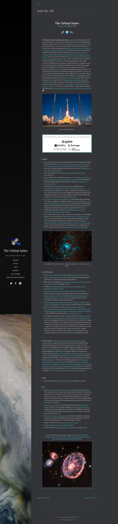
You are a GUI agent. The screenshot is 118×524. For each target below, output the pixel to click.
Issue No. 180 (62, 26)
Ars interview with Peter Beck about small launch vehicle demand (68, 390)
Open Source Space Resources (16, 277)
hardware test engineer (63, 381)
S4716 (62, 214)
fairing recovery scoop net (70, 422)
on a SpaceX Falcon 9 (80, 44)
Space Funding (15, 274)
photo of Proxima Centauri (64, 427)
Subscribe (16, 260)
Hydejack (68, 519)
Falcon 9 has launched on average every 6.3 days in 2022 (72, 88)
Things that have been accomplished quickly (58, 425)
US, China (61, 304)
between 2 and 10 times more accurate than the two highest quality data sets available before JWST (67, 165)
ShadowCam (55, 69)
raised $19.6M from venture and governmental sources (67, 370)
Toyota (79, 362)
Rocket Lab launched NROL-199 (54, 277)
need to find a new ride (73, 313)
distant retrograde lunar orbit (73, 80)
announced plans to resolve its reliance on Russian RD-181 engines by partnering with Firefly (67, 318)
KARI (71, 40)
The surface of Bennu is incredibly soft (57, 199)
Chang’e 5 (51, 80)
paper (81, 166)
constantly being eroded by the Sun (59, 203)
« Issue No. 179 (43, 498)
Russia (70, 304)
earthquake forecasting (68, 355)
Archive (15, 263)
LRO (76, 76)
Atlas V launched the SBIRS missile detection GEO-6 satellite (69, 275)
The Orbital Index (16, 250)
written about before (82, 407)
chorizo (84, 427)
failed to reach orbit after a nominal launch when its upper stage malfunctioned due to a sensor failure (65, 297)
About (16, 267)
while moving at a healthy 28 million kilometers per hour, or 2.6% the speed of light (67, 223)
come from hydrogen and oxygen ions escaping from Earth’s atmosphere (67, 178)
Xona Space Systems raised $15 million (68, 366)
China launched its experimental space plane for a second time (65, 291)
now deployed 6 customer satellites (57, 349)
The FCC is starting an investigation (56, 416)
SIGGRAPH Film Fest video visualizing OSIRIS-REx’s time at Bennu (64, 211)
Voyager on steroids (51, 405)
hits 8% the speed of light (76, 227)
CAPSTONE (46, 82)
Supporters (15, 270)
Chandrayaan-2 (72, 78)
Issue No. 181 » (91, 498)
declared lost (50, 360)
